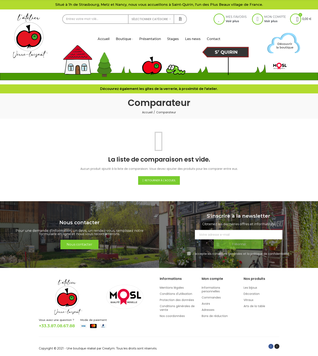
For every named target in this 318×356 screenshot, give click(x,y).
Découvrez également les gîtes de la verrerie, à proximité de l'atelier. (159, 89)
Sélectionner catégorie (150, 19)
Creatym (108, 339)
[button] (79, 240)
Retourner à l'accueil (160, 180)
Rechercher (180, 19)
